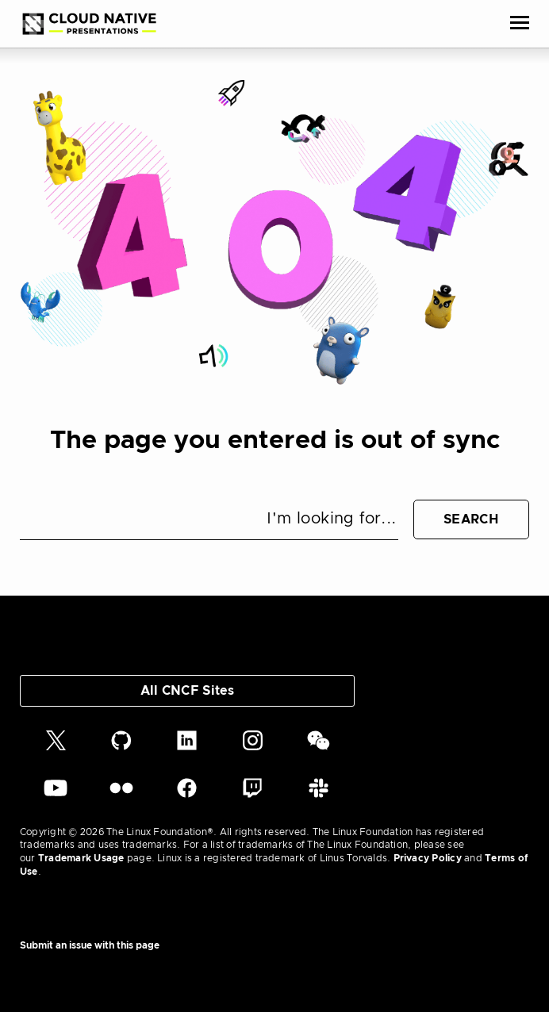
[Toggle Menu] (519, 24)
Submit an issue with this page (89, 945)
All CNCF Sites (187, 690)
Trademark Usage (81, 858)
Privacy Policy (428, 858)
